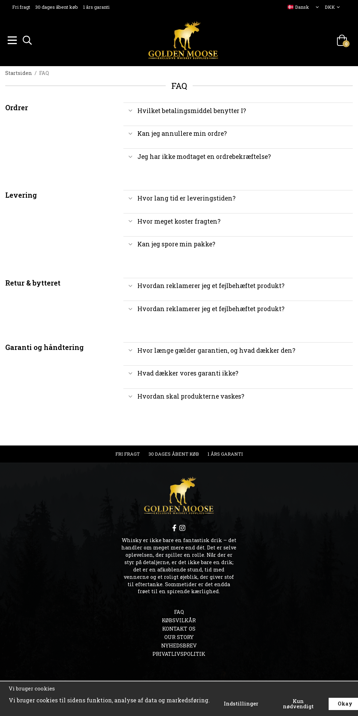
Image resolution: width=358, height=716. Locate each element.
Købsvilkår (179, 619)
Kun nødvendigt (298, 703)
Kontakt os (178, 627)
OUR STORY (179, 636)
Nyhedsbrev (179, 644)
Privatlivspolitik (178, 653)
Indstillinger (241, 703)
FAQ (179, 611)
